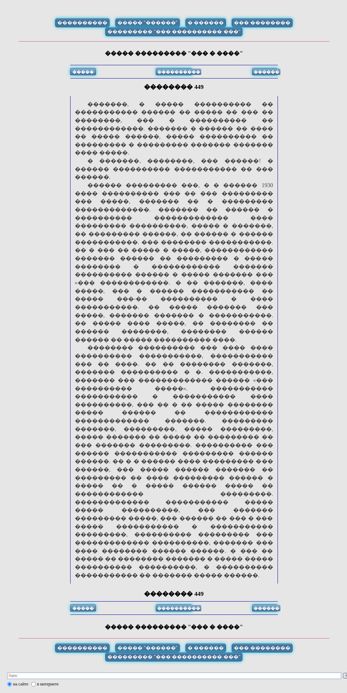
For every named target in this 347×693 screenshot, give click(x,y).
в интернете (48, 684)
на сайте (21, 684)
